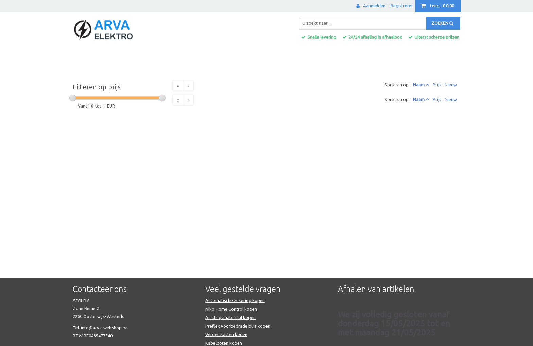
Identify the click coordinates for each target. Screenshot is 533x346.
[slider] (72, 98)
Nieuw (451, 84)
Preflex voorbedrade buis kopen (237, 326)
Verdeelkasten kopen (226, 334)
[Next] (188, 85)
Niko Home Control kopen (231, 309)
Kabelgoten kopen (223, 343)
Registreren (402, 5)
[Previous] (177, 85)
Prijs (437, 84)
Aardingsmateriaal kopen (230, 317)
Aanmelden (370, 5)
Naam (419, 84)
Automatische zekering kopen (235, 300)
